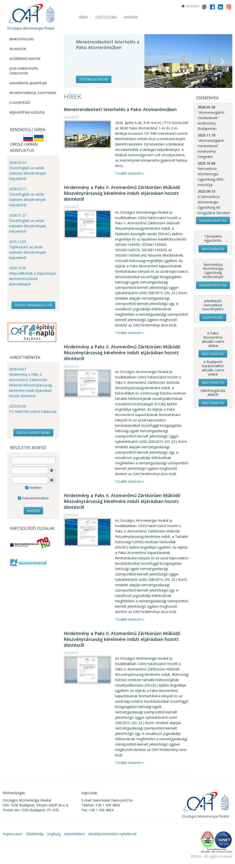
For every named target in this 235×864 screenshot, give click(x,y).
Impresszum (12, 834)
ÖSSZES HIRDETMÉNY (33, 432)
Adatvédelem (74, 834)
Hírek (83, 17)
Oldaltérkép (35, 834)
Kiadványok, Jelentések (28, 83)
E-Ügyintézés (20, 102)
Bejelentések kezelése (27, 112)
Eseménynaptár (213, 220)
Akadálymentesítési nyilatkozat (112, 834)
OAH (30, 15)
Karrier (131, 17)
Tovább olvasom (93, 79)
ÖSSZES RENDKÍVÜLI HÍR (33, 305)
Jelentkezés (213, 317)
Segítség (54, 834)
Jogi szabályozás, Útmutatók (24, 70)
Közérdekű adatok (25, 58)
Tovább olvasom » (129, 173)
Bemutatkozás (22, 39)
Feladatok (18, 49)
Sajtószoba (106, 17)
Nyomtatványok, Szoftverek (33, 93)
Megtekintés (213, 249)
